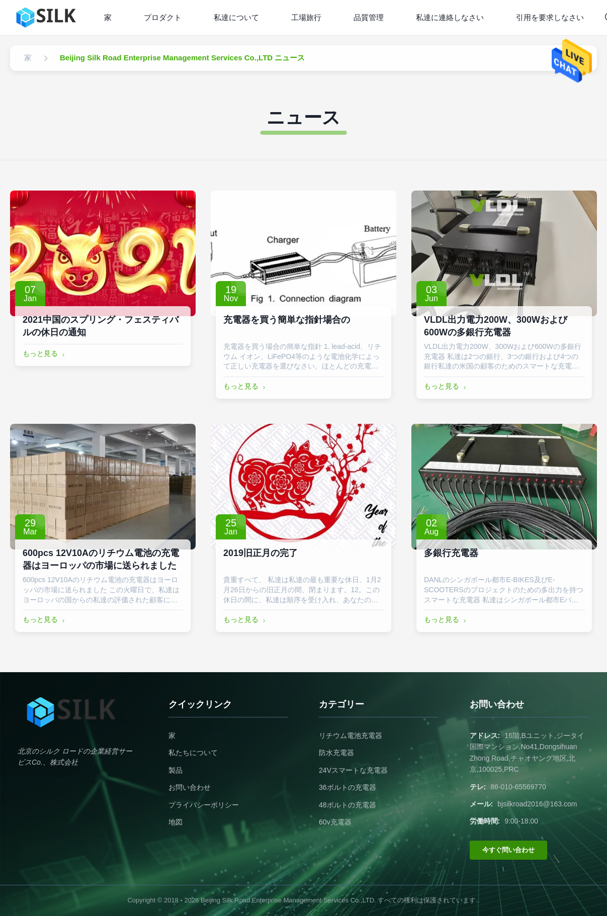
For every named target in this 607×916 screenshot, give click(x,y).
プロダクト (163, 17)
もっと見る (45, 353)
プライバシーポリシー (203, 805)
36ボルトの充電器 (347, 787)
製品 (175, 770)
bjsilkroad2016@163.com (537, 804)
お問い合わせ (189, 787)
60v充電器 (335, 822)
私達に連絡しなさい (450, 17)
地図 (175, 822)
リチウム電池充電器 (350, 735)
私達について (236, 17)
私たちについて (193, 753)
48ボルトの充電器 (347, 805)
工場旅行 (306, 17)
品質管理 (369, 17)
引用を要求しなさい (550, 17)
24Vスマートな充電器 (353, 770)
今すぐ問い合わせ (508, 850)
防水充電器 (336, 753)
